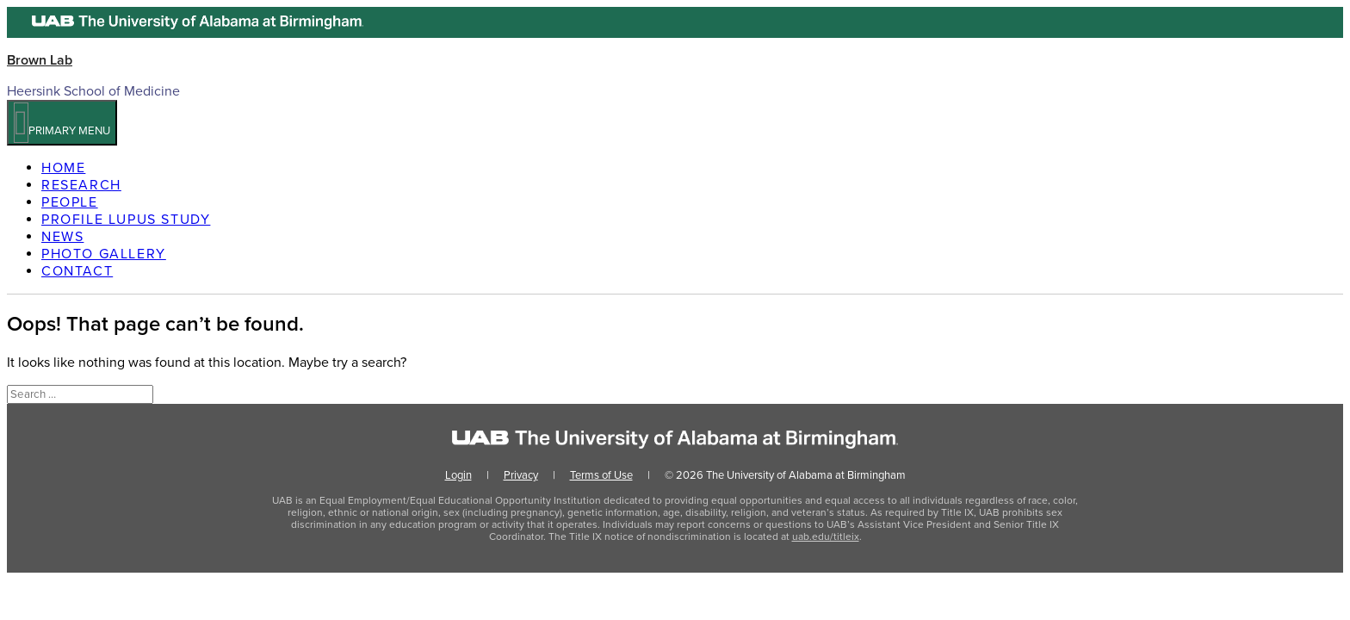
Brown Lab (39, 60)
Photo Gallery (103, 254)
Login (458, 475)
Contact (77, 271)
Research (81, 185)
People (69, 202)
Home (63, 168)
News (62, 236)
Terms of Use (601, 475)
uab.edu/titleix (825, 536)
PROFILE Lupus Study (125, 219)
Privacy (521, 475)
